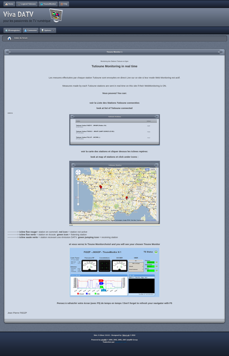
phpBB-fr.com (120, 342)
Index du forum (21, 38)
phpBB (104, 340)
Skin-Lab (125, 335)
